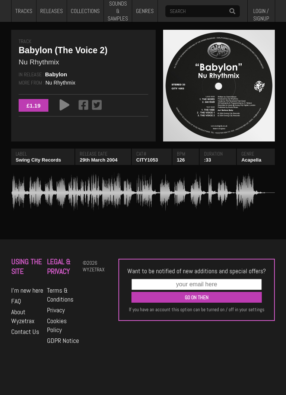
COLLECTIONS (85, 11)
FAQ (16, 301)
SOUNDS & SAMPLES (118, 11)
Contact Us (25, 331)
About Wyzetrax (23, 316)
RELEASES (51, 11)
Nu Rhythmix (60, 83)
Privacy (56, 310)
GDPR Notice (63, 340)
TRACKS (23, 11)
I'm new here (27, 290)
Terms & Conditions (60, 295)
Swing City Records (38, 160)
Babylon (56, 74)
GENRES (145, 11)
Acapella (251, 160)
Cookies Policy (57, 325)
